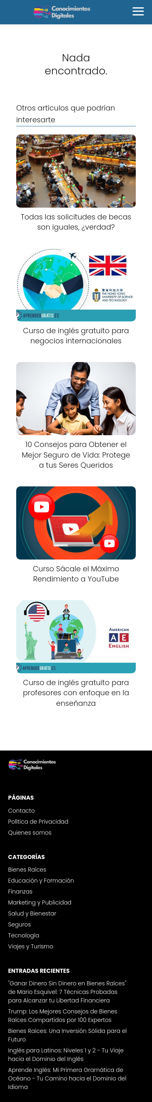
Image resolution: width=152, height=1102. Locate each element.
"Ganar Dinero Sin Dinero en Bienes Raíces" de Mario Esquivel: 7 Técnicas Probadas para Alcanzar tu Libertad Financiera (67, 991)
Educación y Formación (41, 880)
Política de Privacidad (38, 822)
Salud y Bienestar (32, 913)
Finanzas (20, 891)
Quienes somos (29, 833)
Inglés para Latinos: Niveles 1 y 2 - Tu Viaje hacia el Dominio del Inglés (66, 1054)
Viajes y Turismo (30, 946)
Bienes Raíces (27, 870)
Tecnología (23, 935)
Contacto (21, 811)
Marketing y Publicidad (39, 902)
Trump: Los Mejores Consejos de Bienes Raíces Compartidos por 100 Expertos (62, 1015)
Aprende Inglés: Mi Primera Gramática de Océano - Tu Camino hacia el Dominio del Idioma (67, 1078)
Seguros (19, 924)
